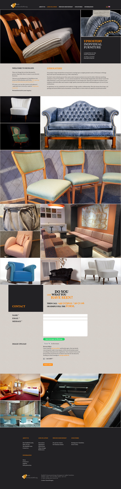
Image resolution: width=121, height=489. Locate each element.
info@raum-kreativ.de (52, 478)
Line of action (52, 7)
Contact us (25, 448)
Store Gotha (74, 444)
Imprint (25, 463)
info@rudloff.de (64, 355)
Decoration (41, 443)
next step (48, 365)
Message (17, 321)
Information (88, 7)
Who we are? (26, 444)
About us (42, 7)
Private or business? (66, 7)
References (41, 450)
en (109, 6)
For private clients (58, 443)
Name (15, 315)
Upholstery (41, 444)
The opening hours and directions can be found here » (25, 81)
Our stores (78, 7)
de (107, 6)
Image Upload (19, 344)
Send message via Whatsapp (53, 339)
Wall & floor (41, 446)
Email (16, 318)
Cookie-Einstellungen (47, 480)
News (24, 460)
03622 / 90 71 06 (50, 477)
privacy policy (55, 348)
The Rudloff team (27, 446)
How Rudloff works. (28, 443)
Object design (42, 448)
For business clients (58, 444)
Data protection (27, 465)
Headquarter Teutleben (77, 443)
